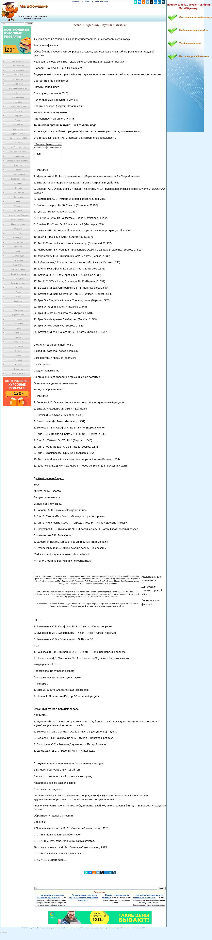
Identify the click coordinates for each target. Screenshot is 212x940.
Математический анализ (18, 215)
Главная (75, 1)
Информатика (18, 156)
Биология (18, 93)
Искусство (18, 165)
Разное (18, 297)
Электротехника (18, 374)
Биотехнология (18, 97)
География (18, 116)
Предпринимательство (18, 88)
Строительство (18, 315)
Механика (18, 247)
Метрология (18, 242)
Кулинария (18, 183)
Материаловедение (18, 220)
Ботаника (18, 102)
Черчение (18, 360)
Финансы (18, 351)
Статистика (18, 310)
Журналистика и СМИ (18, 138)
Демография (18, 129)
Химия (18, 355)
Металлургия (18, 238)
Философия (18, 346)
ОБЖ (18, 251)
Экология (18, 365)
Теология (18, 319)
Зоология (18, 143)
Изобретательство (18, 147)
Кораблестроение (18, 179)
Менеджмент (18, 233)
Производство (18, 279)
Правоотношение (18, 269)
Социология (18, 301)
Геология (18, 120)
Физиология (18, 342)
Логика (18, 202)
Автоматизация (18, 61)
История (18, 170)
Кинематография (18, 174)
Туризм (18, 328)
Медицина (18, 229)
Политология (18, 265)
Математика (18, 211)
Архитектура (18, 79)
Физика (18, 337)
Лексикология (18, 193)
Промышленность (18, 283)
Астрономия (18, 84)
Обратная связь (101, 1)
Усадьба (18, 333)
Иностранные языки (18, 152)
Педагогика (18, 260)
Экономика (18, 369)
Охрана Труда (18, 256)
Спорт (18, 306)
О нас (87, 1)
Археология (18, 75)
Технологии (18, 324)
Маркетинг (18, 206)
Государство (18, 125)
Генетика (18, 111)
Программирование (18, 274)
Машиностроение (18, 224)
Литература (18, 197)
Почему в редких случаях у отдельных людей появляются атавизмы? (83, 897)
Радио (18, 292)
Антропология (18, 70)
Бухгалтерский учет (18, 107)
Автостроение (18, 66)
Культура (18, 188)
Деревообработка (18, 134)
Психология (18, 288)
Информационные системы (18, 161)
